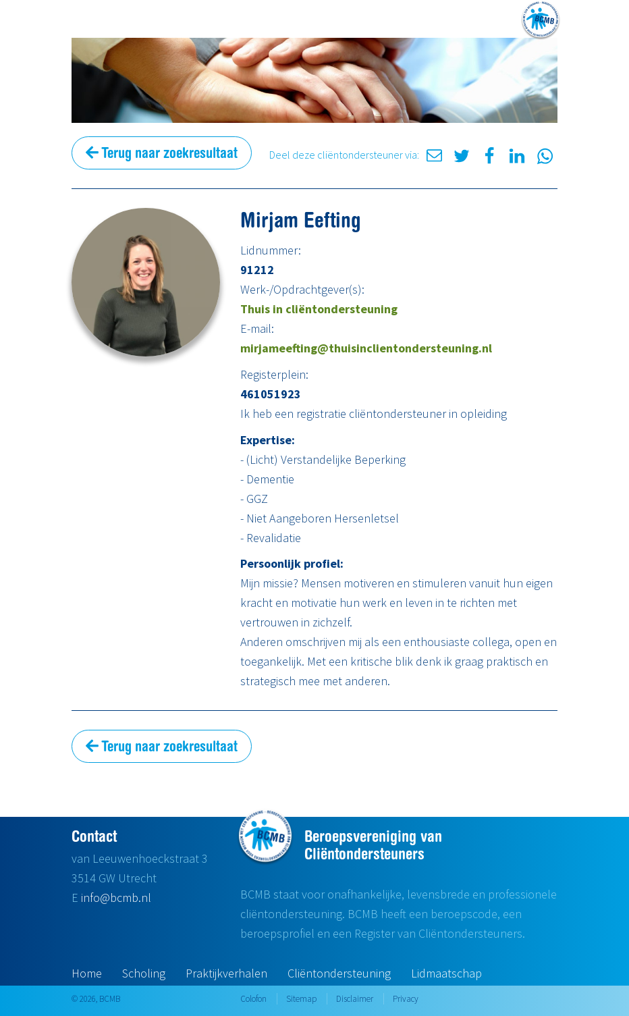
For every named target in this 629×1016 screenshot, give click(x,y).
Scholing (143, 973)
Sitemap (301, 999)
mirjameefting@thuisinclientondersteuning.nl (366, 348)
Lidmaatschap (446, 973)
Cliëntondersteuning (339, 973)
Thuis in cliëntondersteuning (319, 309)
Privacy (405, 999)
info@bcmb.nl (116, 897)
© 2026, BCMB (96, 999)
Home (87, 973)
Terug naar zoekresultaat (162, 152)
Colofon (253, 999)
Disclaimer (354, 999)
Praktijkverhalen (226, 973)
